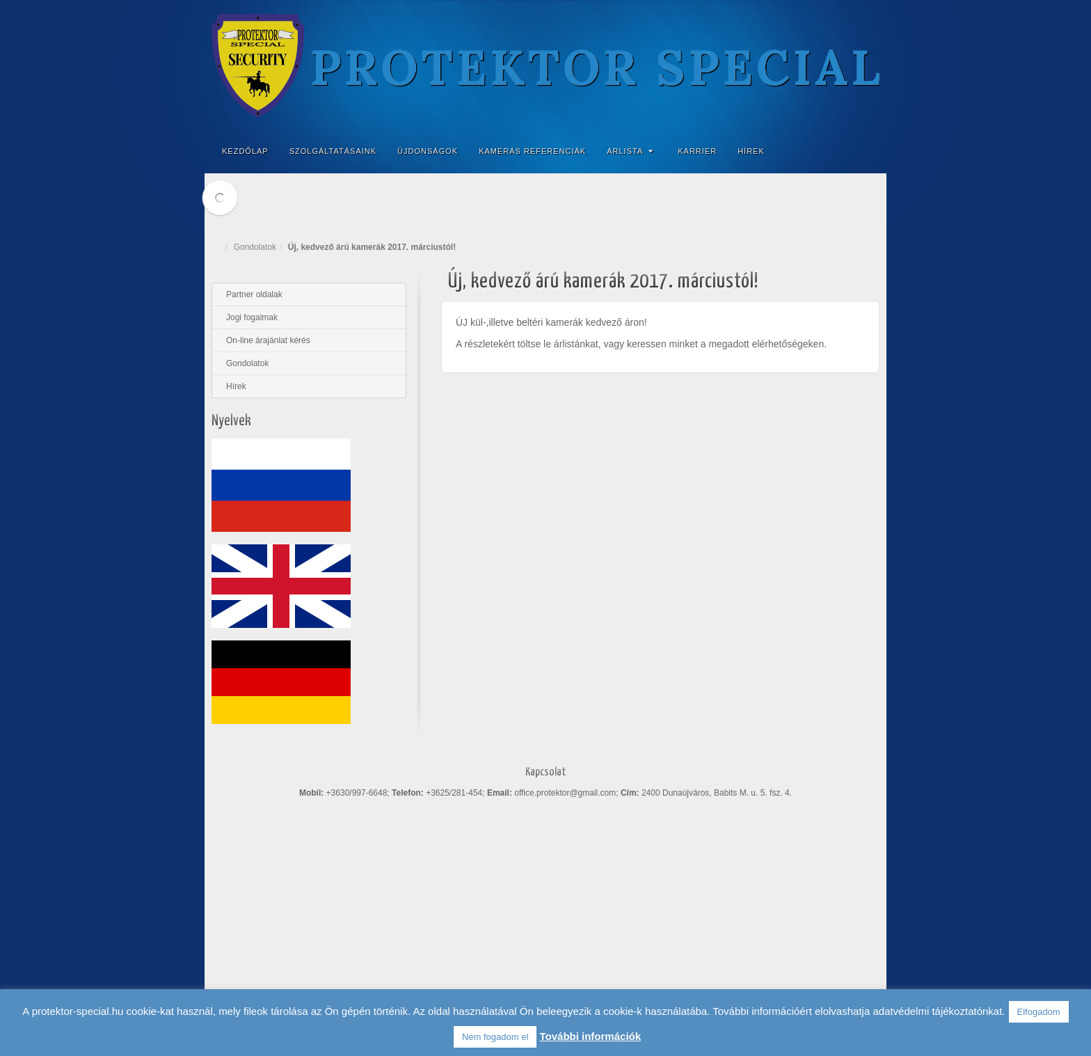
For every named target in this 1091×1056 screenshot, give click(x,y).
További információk (590, 1036)
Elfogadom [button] (1038, 1012)
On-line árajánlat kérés (268, 340)
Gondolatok (255, 247)
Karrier (697, 151)
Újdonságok (427, 151)
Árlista (630, 151)
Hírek (751, 151)
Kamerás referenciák (532, 151)
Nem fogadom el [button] (495, 1037)
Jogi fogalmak (252, 317)
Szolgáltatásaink (332, 151)
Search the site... (867, 151)
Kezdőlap (245, 151)
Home (218, 247)
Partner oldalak (254, 294)
